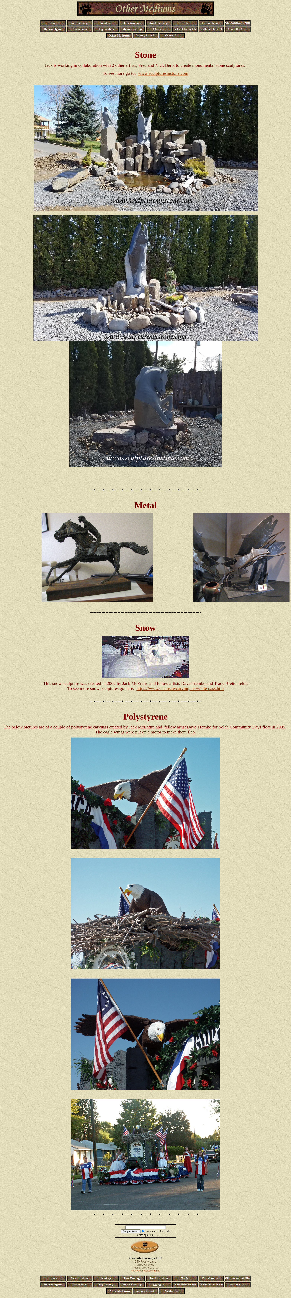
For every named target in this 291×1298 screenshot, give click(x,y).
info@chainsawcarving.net (145, 1270)
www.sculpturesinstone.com (163, 73)
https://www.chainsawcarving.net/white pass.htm (180, 688)
